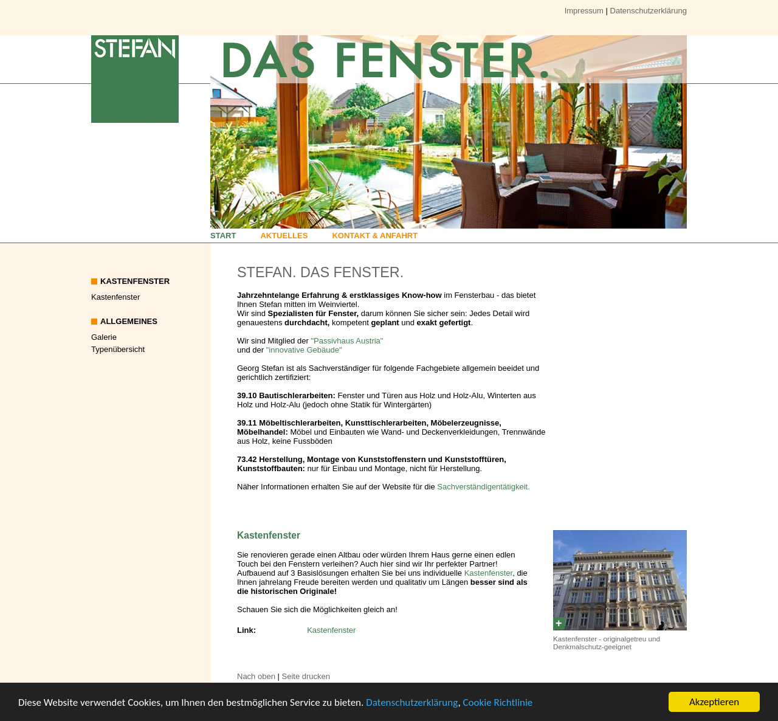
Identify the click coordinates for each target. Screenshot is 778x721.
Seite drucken (306, 676)
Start (223, 235)
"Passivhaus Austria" (347, 340)
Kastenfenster (115, 297)
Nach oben (256, 676)
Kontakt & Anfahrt (375, 235)
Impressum (584, 10)
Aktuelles (284, 235)
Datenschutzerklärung (412, 702)
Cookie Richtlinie (498, 702)
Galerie (104, 337)
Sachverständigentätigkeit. (483, 486)
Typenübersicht (118, 349)
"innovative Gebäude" (304, 349)
